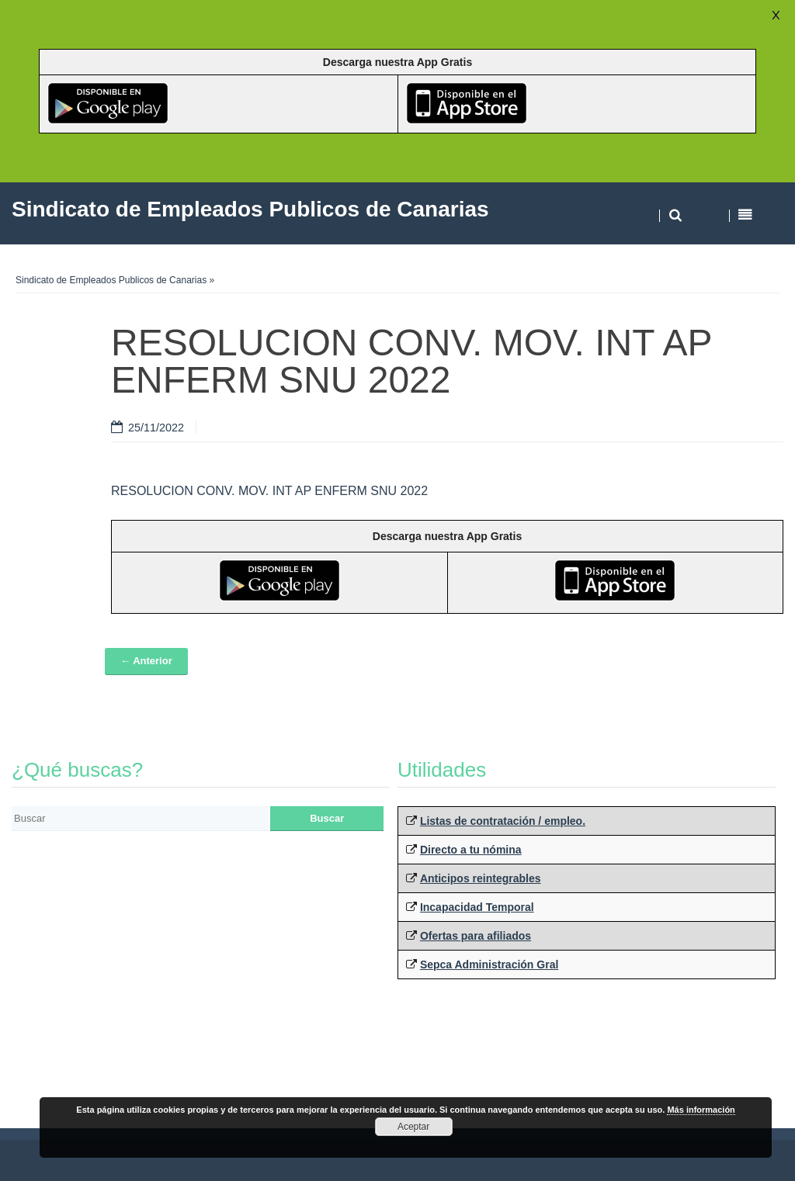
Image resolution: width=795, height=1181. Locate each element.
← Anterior (146, 661)
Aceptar (413, 1126)
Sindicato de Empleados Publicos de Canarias (111, 280)
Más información (700, 1109)
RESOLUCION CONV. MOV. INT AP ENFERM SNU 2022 (269, 490)
